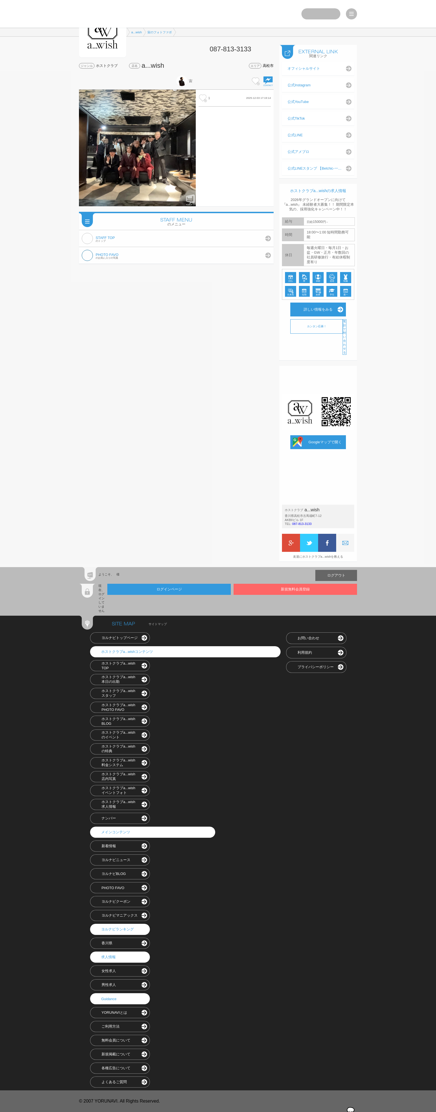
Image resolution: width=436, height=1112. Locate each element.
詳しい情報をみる (318, 309)
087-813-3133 (302, 523)
